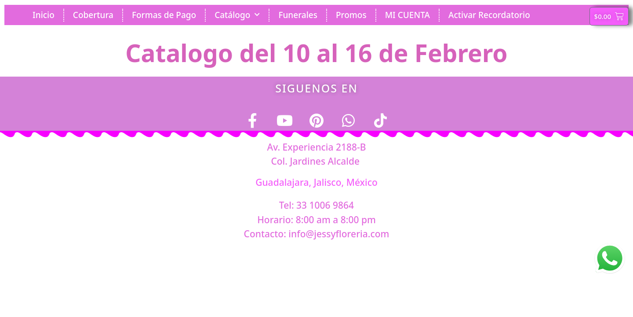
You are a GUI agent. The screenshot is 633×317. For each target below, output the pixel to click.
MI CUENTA (407, 15)
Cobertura (93, 15)
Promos (351, 15)
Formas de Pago (164, 15)
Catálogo (237, 14)
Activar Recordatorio (489, 15)
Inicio (44, 15)
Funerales (297, 15)
